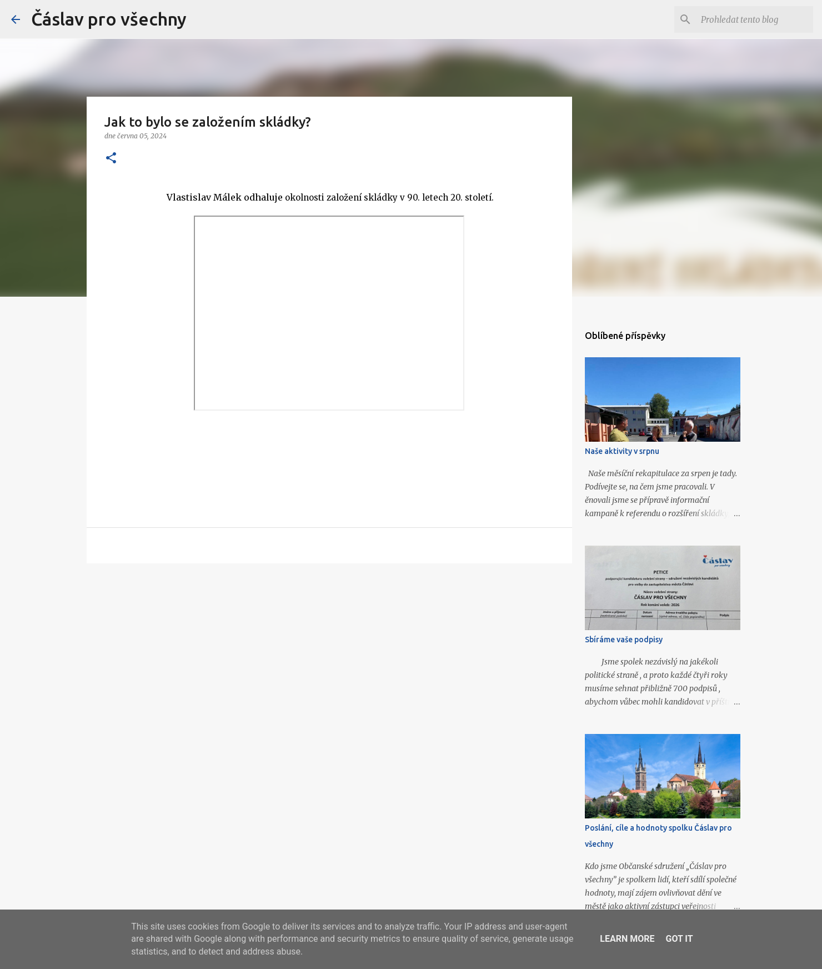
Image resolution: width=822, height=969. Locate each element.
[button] (111, 158)
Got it (679, 938)
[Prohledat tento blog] (754, 19)
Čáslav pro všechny (109, 19)
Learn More (627, 938)
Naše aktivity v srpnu (622, 451)
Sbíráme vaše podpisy (624, 639)
